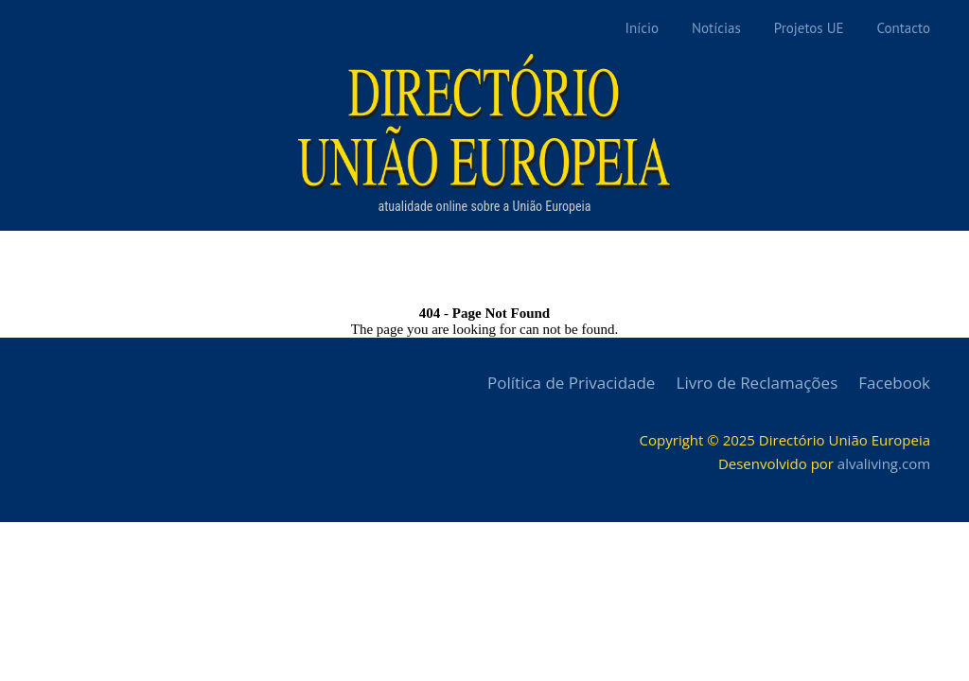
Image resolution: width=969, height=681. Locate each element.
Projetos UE (809, 28)
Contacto (904, 28)
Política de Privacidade (571, 382)
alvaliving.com (883, 463)
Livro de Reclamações (757, 382)
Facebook (894, 382)
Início (642, 28)
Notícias (716, 28)
